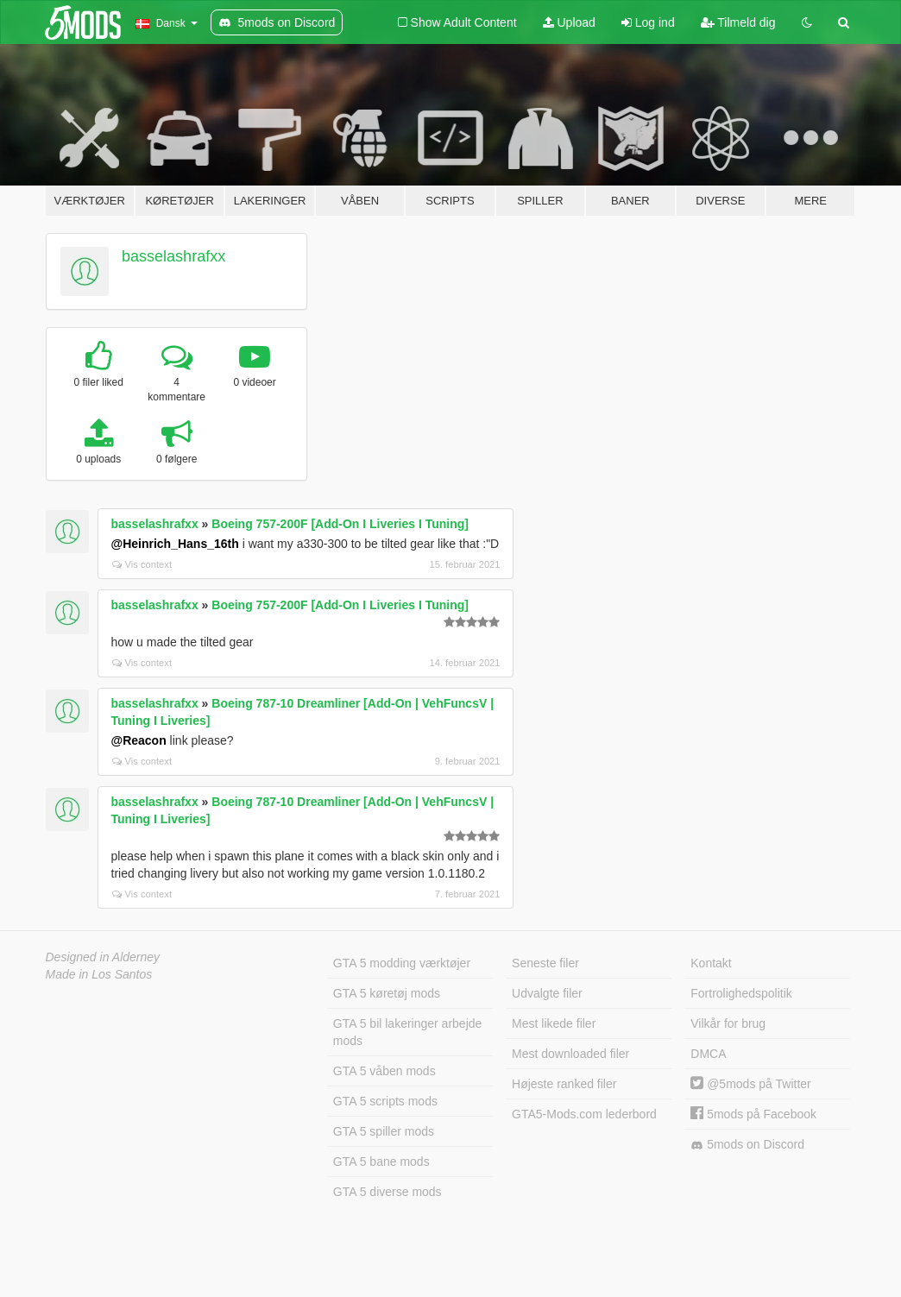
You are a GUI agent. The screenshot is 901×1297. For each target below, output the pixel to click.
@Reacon (139, 740)
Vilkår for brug (728, 1023)
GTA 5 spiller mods (383, 1131)
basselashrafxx (173, 256)
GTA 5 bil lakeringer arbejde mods (407, 1032)
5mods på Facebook (753, 1114)
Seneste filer (545, 963)
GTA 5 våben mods (384, 1071)
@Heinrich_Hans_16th (175, 544)
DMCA (708, 1054)
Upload (569, 22)
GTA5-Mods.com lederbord (584, 1114)
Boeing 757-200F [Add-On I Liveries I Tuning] (340, 524)
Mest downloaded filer (570, 1054)
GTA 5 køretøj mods (386, 993)
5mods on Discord (747, 1144)
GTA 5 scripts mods (385, 1101)
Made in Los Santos (99, 974)
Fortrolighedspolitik (741, 993)
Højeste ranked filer (564, 1084)
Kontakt (710, 963)
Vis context (142, 564)
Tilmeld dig (738, 22)
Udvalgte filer (547, 993)
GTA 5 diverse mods (387, 1192)
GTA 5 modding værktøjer (401, 963)
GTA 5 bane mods (381, 1161)
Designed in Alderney (103, 957)
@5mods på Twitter (750, 1084)
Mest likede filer (553, 1023)
